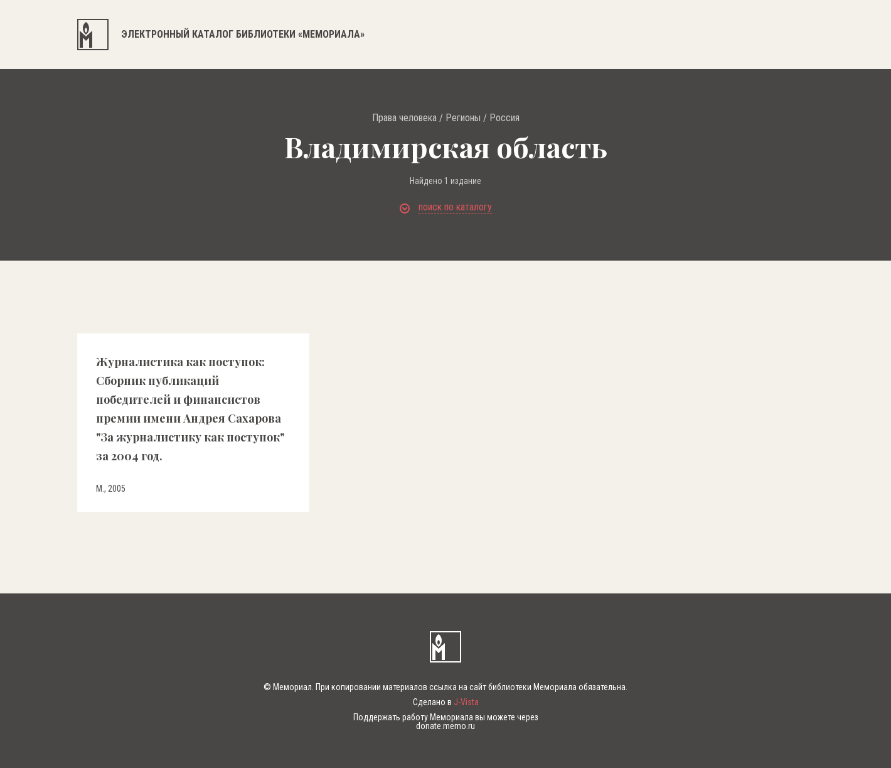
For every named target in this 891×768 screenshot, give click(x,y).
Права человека (404, 118)
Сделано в (446, 702)
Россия (504, 118)
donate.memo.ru (445, 726)
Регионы (463, 118)
